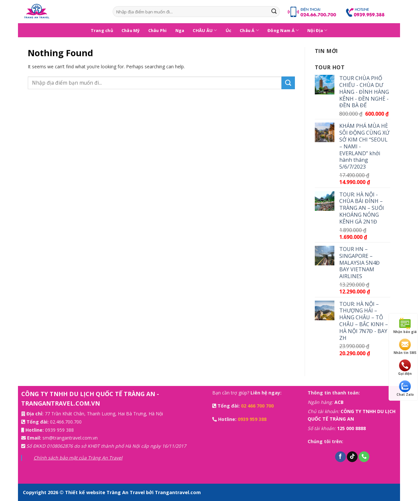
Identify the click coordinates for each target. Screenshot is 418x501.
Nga (180, 30)
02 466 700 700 (257, 406)
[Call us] (364, 456)
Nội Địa (317, 30)
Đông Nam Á (283, 30)
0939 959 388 (59, 430)
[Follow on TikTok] (352, 456)
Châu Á (249, 30)
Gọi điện (405, 367)
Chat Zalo (405, 388)
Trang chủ (102, 30)
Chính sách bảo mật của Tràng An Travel (78, 458)
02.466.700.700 (66, 422)
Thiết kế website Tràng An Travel (105, 492)
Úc (229, 30)
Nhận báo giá (405, 326)
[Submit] (274, 11)
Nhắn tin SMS (405, 347)
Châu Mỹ (130, 30)
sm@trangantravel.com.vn (70, 438)
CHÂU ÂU (205, 30)
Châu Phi (157, 30)
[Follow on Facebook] (340, 456)
